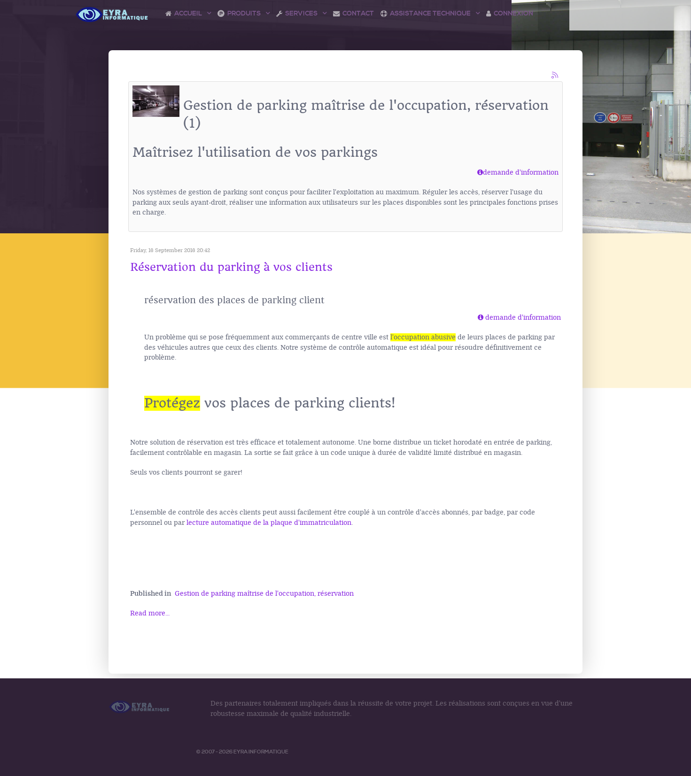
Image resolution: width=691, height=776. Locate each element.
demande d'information (518, 173)
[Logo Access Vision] (112, 14)
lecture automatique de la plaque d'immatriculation (268, 523)
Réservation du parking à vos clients (231, 267)
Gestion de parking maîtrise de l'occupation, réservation (264, 594)
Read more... (150, 613)
